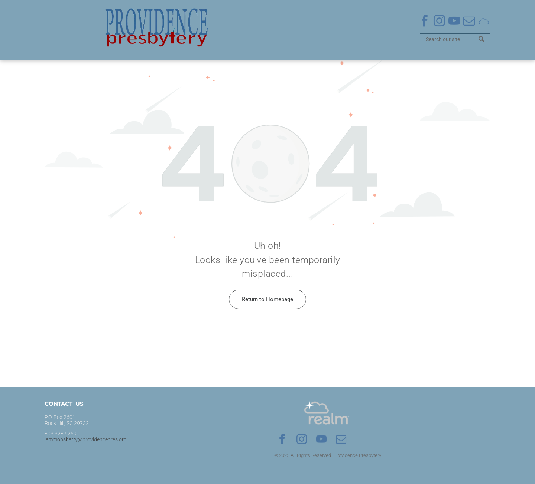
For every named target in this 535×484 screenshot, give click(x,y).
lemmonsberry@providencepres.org (86, 439)
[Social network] (483, 22)
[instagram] (439, 22)
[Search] (455, 39)
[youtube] (454, 22)
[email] (469, 22)
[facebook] (424, 22)
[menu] (16, 30)
